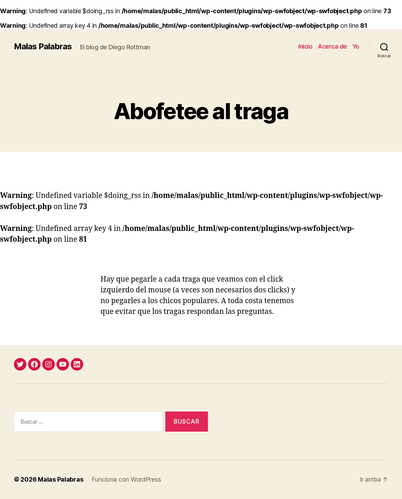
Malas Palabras (43, 46)
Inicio (305, 46)
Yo (355, 46)
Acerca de (332, 46)
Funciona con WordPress (126, 479)
